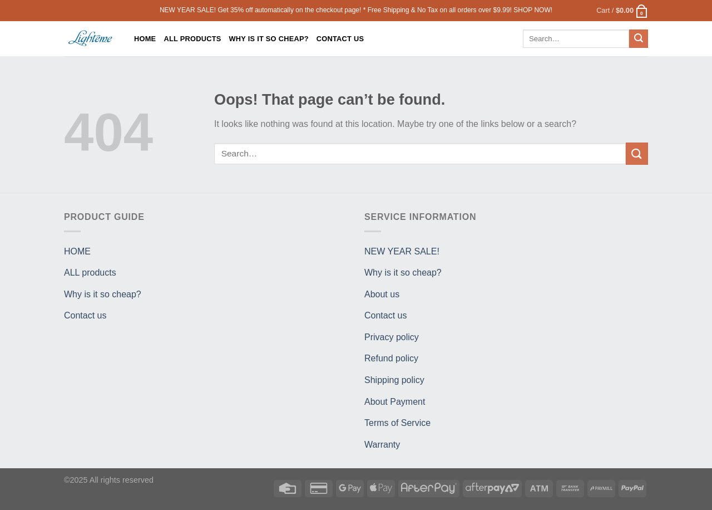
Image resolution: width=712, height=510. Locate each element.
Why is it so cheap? (269, 39)
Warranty (382, 444)
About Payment (394, 401)
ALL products (192, 39)
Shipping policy (394, 380)
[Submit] (638, 39)
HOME (145, 39)
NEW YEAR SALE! (401, 251)
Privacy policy (391, 337)
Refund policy (391, 358)
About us (381, 294)
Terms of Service (397, 423)
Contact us (340, 39)
